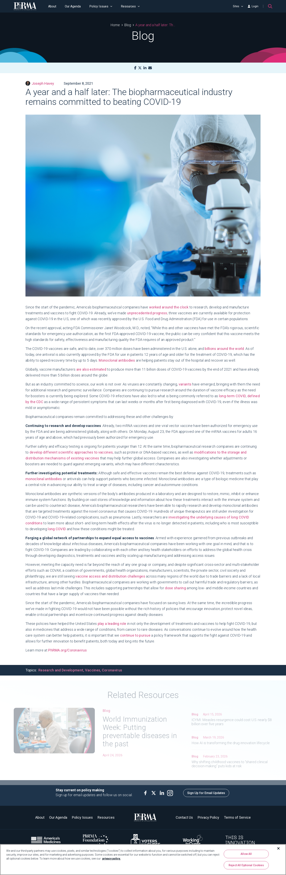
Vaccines (92, 670)
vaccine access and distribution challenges (110, 576)
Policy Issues (100, 6)
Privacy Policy (208, 817)
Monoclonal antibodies (117, 360)
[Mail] (150, 68)
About (52, 6)
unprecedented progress (147, 313)
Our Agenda (73, 6)
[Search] (270, 6)
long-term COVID (232, 396)
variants (185, 384)
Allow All (246, 853)
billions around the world (224, 349)
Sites (238, 6)
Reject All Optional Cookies (246, 865)
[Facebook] (135, 68)
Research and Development (60, 670)
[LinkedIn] (145, 68)
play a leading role (112, 624)
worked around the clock (169, 307)
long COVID (57, 529)
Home (115, 25)
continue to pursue (135, 635)
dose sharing (175, 588)
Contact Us (184, 817)
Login (253, 6)
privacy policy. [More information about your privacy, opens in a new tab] (111, 858)
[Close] (278, 848)
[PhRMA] (25, 6)
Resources (130, 6)
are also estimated (91, 369)
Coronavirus (112, 670)
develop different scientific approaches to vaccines (71, 452)
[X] (140, 68)
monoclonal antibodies (43, 479)
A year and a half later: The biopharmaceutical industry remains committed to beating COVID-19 (155, 25)
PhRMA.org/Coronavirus (67, 650)
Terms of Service (237, 817)
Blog (127, 25)
